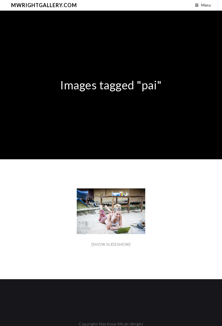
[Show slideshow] (111, 244)
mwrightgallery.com (44, 5)
